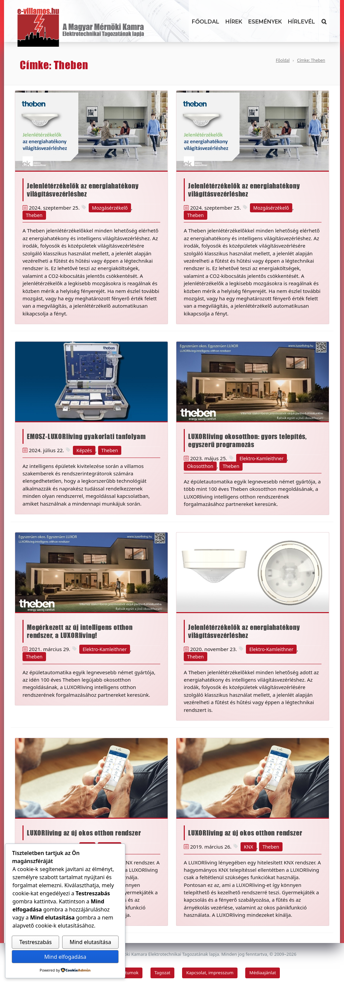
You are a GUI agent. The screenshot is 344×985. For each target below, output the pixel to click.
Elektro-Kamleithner (262, 458)
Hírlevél (301, 21)
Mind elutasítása (90, 942)
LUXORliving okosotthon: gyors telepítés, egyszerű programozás (247, 440)
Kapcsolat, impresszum (209, 973)
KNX (248, 847)
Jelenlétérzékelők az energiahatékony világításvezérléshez (83, 190)
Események (265, 21)
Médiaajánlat (262, 973)
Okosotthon (200, 466)
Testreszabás (35, 942)
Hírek (233, 21)
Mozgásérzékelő (110, 208)
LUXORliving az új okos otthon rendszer (84, 833)
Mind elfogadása (65, 956)
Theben (34, 215)
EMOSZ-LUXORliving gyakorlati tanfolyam (86, 436)
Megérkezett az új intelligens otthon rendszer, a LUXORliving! (80, 631)
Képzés (84, 450)
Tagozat (162, 973)
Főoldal (205, 21)
